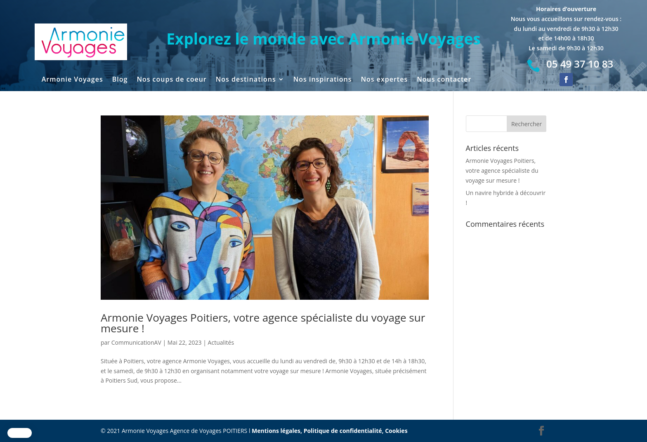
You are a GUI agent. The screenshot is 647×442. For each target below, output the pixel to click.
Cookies (396, 431)
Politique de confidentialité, (344, 431)
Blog (120, 80)
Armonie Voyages (72, 80)
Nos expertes (384, 80)
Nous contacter (444, 80)
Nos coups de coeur (171, 80)
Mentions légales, (278, 431)
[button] (19, 433)
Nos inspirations (322, 80)
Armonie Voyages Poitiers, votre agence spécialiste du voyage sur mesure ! (263, 323)
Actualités (221, 342)
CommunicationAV (136, 342)
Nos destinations (246, 80)
